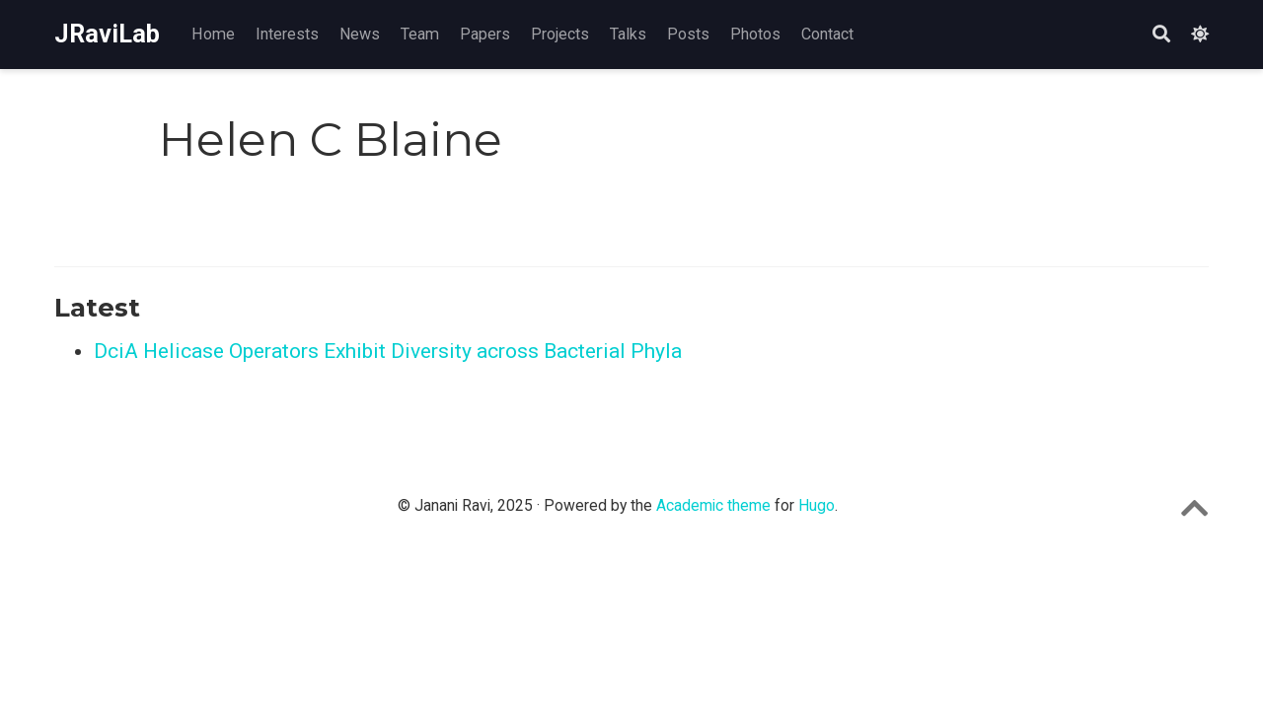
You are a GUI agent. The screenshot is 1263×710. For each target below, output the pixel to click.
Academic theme (713, 505)
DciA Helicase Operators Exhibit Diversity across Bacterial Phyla (388, 351)
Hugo (816, 505)
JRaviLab (107, 34)
